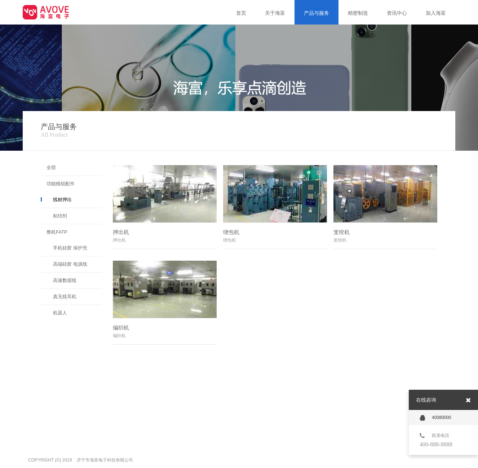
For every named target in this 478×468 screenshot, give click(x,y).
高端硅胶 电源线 (70, 264)
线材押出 (62, 199)
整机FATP (57, 232)
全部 (51, 167)
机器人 (60, 312)
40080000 (435, 418)
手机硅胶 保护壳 (70, 248)
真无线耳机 (64, 296)
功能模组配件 (61, 183)
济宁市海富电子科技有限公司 (105, 460)
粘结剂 (60, 215)
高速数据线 (64, 280)
